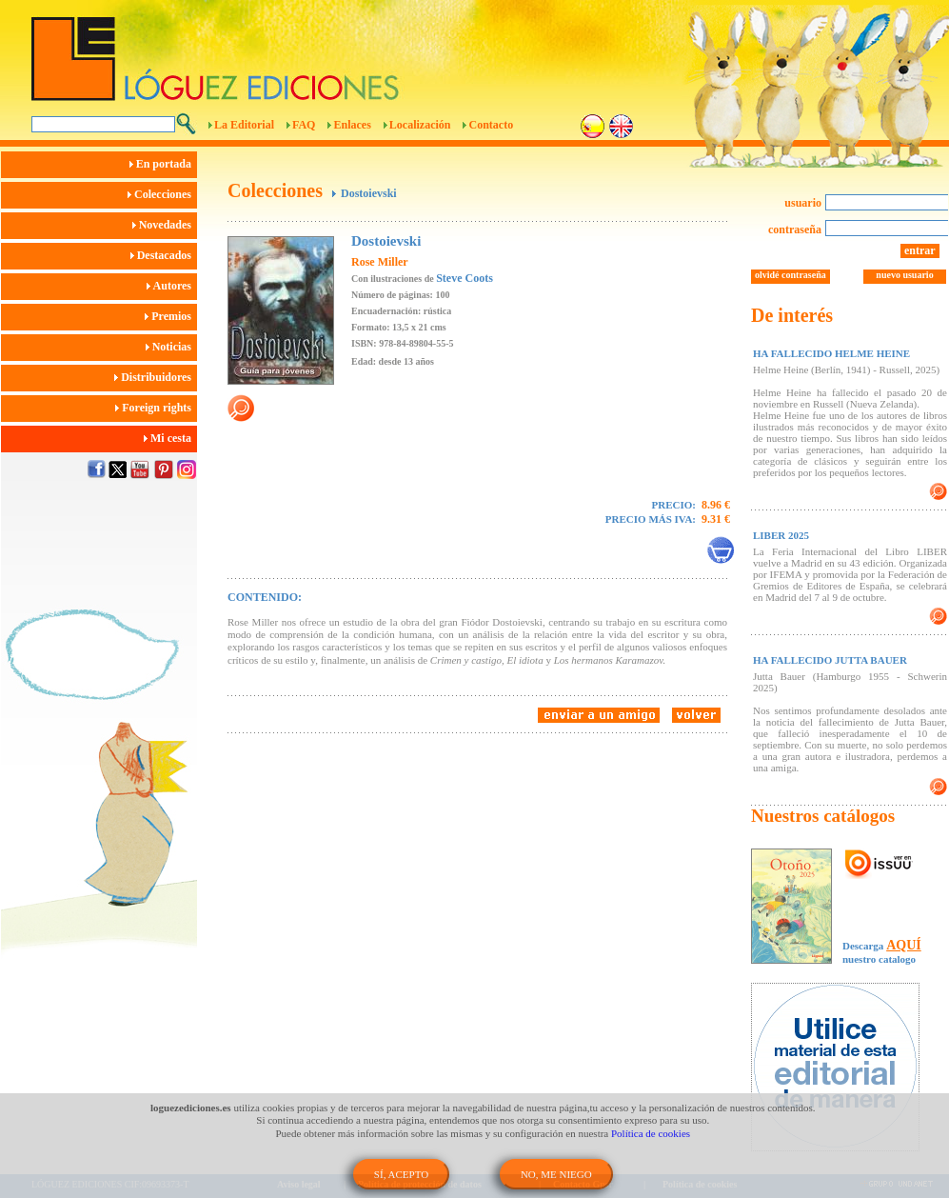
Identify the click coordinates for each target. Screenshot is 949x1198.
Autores (172, 285)
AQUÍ (903, 945)
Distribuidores (155, 377)
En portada (163, 163)
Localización (420, 124)
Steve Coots (464, 278)
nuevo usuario (904, 275)
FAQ (303, 124)
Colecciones (162, 194)
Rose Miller (379, 262)
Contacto (490, 124)
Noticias (171, 346)
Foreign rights (156, 407)
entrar (920, 250)
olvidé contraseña (790, 275)
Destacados (163, 255)
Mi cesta (170, 438)
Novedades (164, 224)
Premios (171, 316)
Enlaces (351, 124)
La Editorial (244, 124)
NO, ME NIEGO (556, 1174)
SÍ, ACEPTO (401, 1174)
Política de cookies (650, 1133)
